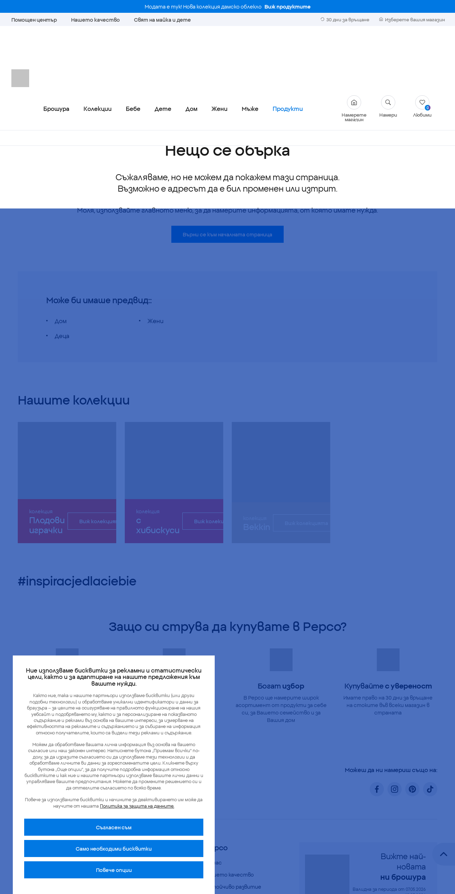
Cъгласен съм (114, 827)
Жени (220, 48)
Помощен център (34, 19)
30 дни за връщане (345, 19)
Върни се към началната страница (227, 173)
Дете (163, 48)
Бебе (133, 48)
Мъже (250, 48)
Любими (422, 45)
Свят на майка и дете (162, 19)
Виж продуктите (287, 6)
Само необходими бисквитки (114, 848)
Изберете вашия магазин (412, 19)
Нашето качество (95, 19)
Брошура (56, 48)
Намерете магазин (354, 47)
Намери (388, 45)
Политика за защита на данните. (137, 806)
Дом (191, 48)
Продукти (288, 48)
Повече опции (114, 869)
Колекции (98, 48)
